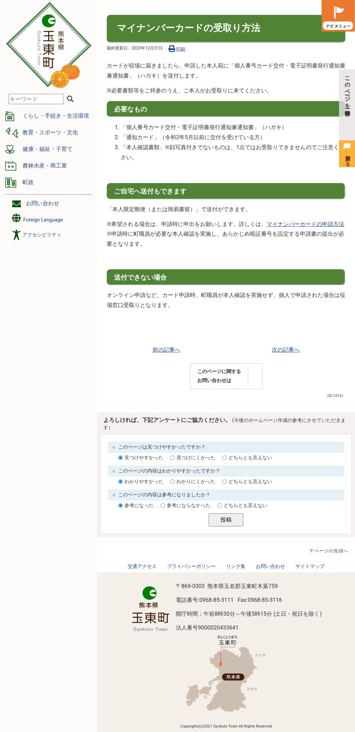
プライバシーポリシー (191, 566)
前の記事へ (166, 349)
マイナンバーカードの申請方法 (305, 224)
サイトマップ (309, 566)
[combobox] (36, 99)
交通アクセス (142, 566)
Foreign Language (37, 218)
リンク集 (235, 566)
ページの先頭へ (331, 550)
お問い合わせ (42, 203)
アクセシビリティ (42, 235)
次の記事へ (286, 349)
